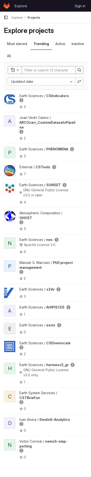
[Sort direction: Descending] (79, 81)
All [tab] (9, 56)
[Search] (54, 70)
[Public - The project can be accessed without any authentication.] (21, 100)
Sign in (80, 6)
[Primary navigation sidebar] (6, 17)
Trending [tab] (41, 44)
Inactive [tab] (78, 44)
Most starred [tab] (17, 44)
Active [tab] (60, 44)
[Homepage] (7, 6)
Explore (21, 6)
